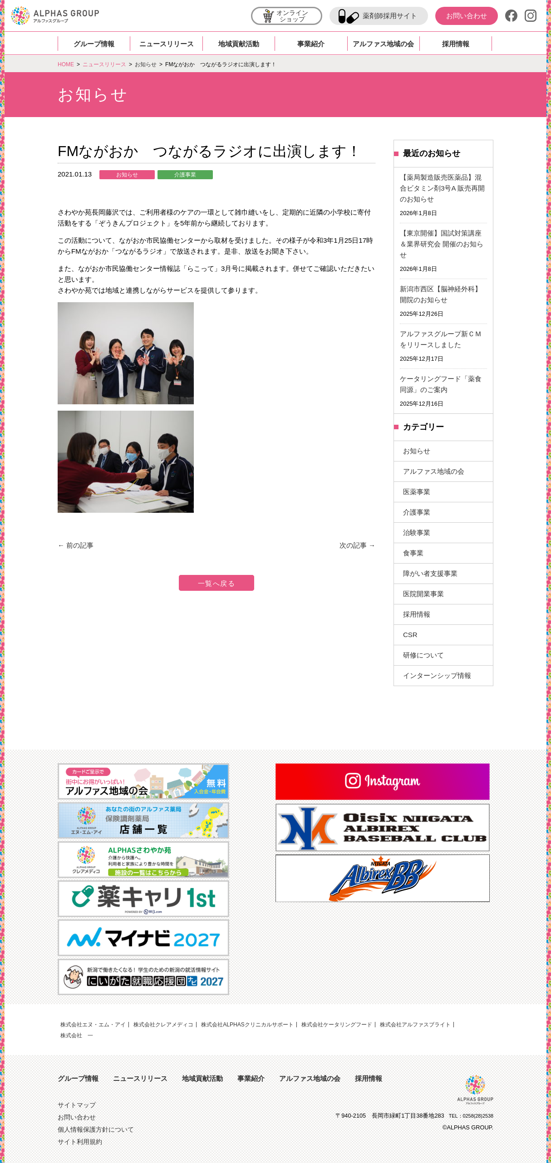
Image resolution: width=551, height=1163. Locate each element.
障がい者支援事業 (430, 573)
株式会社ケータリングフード (336, 1024)
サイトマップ (77, 1105)
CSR (410, 634)
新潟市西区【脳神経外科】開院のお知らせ (441, 294)
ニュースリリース (166, 44)
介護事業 (185, 175)
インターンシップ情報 (437, 675)
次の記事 (357, 545)
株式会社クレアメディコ (163, 1024)
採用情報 (455, 44)
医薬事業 (416, 492)
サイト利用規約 (80, 1141)
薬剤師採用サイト (378, 16)
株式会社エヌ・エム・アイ (93, 1024)
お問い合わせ (466, 16)
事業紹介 (311, 44)
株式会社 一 (76, 1035)
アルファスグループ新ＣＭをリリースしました (441, 339)
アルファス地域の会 (383, 44)
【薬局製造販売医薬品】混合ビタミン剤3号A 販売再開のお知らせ (442, 188)
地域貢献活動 (238, 44)
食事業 (413, 553)
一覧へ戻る (217, 583)
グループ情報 (94, 44)
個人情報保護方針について (96, 1129)
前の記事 (75, 545)
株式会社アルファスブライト (415, 1024)
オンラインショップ (284, 17)
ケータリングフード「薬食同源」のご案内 (441, 384)
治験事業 (416, 532)
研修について (423, 655)
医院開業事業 (423, 594)
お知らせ (127, 175)
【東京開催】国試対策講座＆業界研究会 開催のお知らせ (441, 244)
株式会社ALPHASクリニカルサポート (247, 1024)
